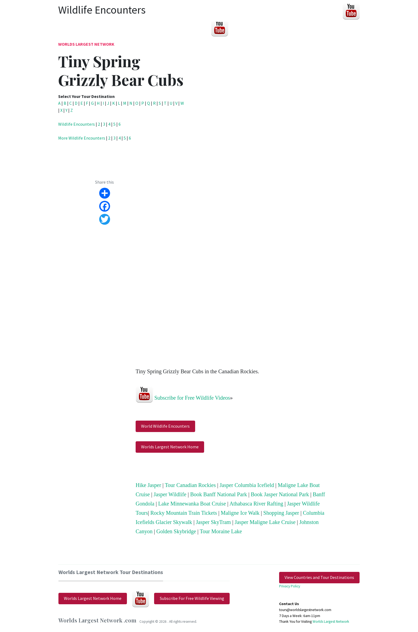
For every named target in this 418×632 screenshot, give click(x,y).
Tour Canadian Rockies (190, 485)
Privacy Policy (289, 586)
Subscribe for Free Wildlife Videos (192, 397)
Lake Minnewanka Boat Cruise (192, 504)
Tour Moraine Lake (221, 531)
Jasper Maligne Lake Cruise (265, 522)
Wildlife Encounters (76, 124)
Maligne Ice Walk (240, 513)
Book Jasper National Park (280, 494)
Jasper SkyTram (213, 522)
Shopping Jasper (281, 513)
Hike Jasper (148, 485)
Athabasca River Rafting (256, 504)
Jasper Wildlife (170, 494)
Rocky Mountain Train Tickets (183, 513)
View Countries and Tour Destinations (319, 577)
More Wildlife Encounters (81, 138)
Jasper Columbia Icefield (247, 485)
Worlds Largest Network (86, 44)
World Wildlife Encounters (165, 426)
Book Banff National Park (218, 494)
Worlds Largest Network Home (170, 446)
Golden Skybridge (176, 531)
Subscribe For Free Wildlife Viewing (192, 598)
